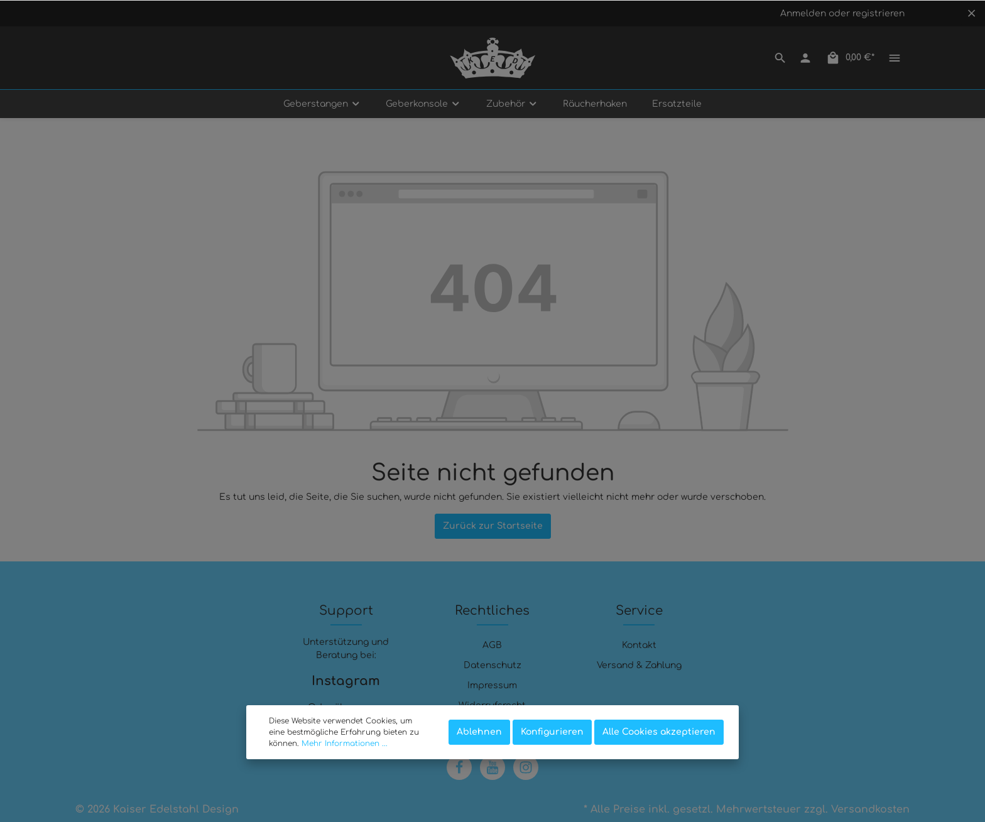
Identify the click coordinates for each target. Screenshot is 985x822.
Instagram (346, 681)
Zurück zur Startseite (493, 526)
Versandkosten (870, 809)
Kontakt (639, 645)
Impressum (492, 685)
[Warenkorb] (849, 57)
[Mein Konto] (805, 57)
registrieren (878, 13)
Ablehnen (479, 732)
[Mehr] (894, 57)
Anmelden (803, 13)
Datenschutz (492, 665)
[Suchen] (780, 57)
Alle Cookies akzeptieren (659, 732)
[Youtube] (492, 767)
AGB (492, 645)
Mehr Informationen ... (345, 743)
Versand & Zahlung (639, 665)
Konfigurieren (552, 732)
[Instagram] (525, 767)
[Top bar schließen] (971, 13)
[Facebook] (459, 767)
